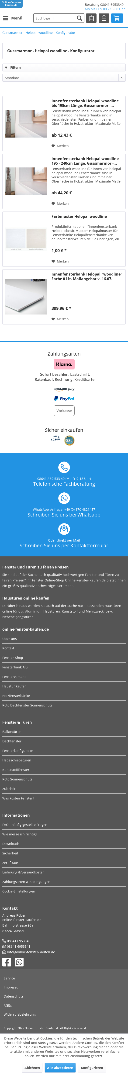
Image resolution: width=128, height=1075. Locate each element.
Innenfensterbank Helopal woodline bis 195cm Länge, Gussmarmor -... (85, 103)
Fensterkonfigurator (17, 750)
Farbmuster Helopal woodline (79, 216)
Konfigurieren (92, 1067)
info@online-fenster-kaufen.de (31, 952)
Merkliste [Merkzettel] (92, 17)
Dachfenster (11, 741)
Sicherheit (10, 853)
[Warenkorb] (117, 18)
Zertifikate (10, 862)
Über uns (9, 638)
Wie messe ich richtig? (19, 834)
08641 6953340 (18, 941)
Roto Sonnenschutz (17, 779)
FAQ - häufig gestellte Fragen (24, 824)
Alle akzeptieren (60, 1067)
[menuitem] (12, 18)
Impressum (12, 987)
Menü (12, 17)
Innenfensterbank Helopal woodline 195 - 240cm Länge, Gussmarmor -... (85, 161)
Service (9, 978)
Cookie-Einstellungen (18, 891)
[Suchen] (79, 18)
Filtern (13, 67)
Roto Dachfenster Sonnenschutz (27, 705)
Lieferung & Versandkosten (23, 872)
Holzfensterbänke (16, 695)
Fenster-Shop (12, 657)
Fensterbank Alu (15, 667)
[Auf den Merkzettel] (60, 146)
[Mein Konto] (104, 18)
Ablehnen (32, 1067)
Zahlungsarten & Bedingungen (26, 881)
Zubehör (9, 788)
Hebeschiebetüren (16, 760)
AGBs (8, 1005)
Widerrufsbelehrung (20, 1014)
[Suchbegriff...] (59, 18)
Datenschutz (13, 996)
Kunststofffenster (15, 769)
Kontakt (8, 648)
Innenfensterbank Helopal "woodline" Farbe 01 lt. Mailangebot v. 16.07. (87, 276)
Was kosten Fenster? (18, 798)
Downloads (11, 843)
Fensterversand (14, 676)
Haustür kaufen (14, 686)
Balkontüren (11, 731)
